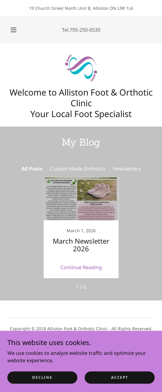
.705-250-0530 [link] (84, 29)
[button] (14, 30)
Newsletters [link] (127, 168)
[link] (81, 67)
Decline (42, 377)
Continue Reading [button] (81, 267)
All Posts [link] (31, 168)
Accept (119, 377)
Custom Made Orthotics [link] (78, 168)
